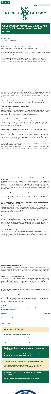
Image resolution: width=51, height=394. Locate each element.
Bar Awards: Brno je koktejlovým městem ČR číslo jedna (17, 256)
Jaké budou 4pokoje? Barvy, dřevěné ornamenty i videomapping (19, 262)
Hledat (36, 5)
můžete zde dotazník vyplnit (18, 74)
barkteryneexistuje (7, 237)
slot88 (1, 393)
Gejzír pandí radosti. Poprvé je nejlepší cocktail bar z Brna (17, 259)
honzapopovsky (17, 237)
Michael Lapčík (7, 38)
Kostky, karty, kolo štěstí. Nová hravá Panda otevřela (16, 253)
